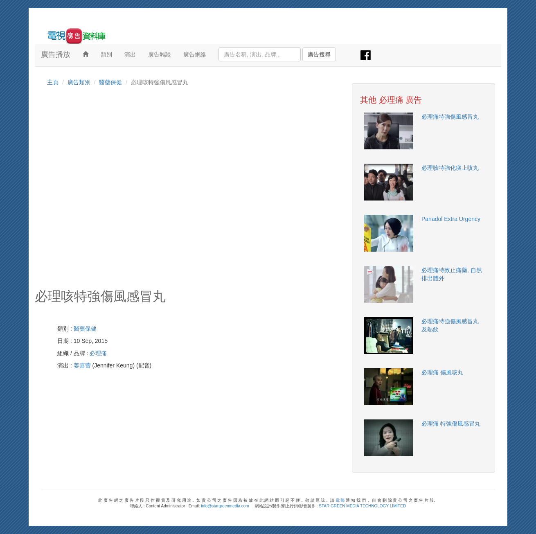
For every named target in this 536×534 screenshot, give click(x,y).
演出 (130, 54)
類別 (106, 54)
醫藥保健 (110, 82)
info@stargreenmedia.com (225, 506)
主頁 (53, 82)
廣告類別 (79, 82)
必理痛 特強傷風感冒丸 (450, 423)
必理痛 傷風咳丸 (442, 372)
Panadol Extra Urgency (450, 219)
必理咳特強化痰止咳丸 (450, 167)
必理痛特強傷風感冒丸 (450, 116)
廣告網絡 (194, 54)
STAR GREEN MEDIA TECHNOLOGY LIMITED (362, 506)
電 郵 (340, 500)
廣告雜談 (159, 54)
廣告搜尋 (319, 54)
